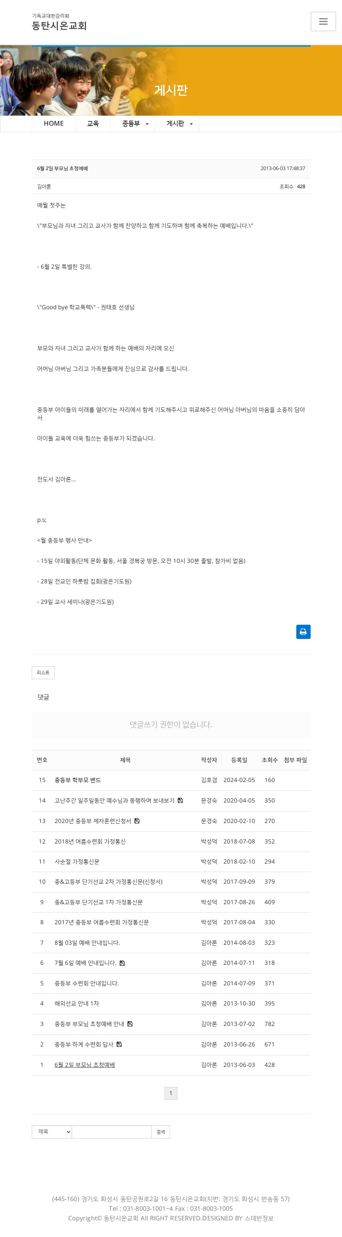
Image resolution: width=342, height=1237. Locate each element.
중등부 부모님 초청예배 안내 (89, 1024)
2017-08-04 (239, 922)
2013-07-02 (239, 1024)
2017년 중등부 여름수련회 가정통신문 (102, 922)
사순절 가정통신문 (77, 862)
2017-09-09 (239, 882)
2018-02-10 (239, 862)
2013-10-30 (239, 1003)
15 (42, 780)
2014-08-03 (239, 943)
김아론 (209, 943)
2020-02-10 (239, 821)
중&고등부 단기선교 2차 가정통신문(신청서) (108, 882)
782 (270, 1024)
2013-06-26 (239, 1044)
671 (270, 1044)
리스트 (43, 672)
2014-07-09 (239, 983)
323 (270, 943)
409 (270, 902)
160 (270, 780)
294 (270, 862)
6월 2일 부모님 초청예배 (85, 1065)
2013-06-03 (239, 1065)
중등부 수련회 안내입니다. (87, 983)
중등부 (135, 123)
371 (270, 983)
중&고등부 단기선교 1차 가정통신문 (99, 902)
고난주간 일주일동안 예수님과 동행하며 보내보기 (115, 800)
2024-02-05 (239, 780)
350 (270, 800)
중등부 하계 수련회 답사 (84, 1044)
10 (42, 882)
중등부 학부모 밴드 (78, 780)
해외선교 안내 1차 (77, 1003)
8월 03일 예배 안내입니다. (87, 943)
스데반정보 (259, 1218)
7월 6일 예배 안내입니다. (86, 963)
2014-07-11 (239, 963)
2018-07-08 (239, 841)
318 (270, 963)
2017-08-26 (239, 902)
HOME (54, 123)
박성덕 (209, 841)
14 (42, 800)
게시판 (180, 123)
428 (270, 1065)
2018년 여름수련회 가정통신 (90, 841)
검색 (160, 1132)
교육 (93, 123)
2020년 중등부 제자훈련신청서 (93, 821)
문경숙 (209, 800)
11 (42, 862)
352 (270, 841)
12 (42, 841)
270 (270, 821)
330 (270, 922)
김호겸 (209, 780)
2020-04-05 (239, 800)
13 (42, 821)
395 (270, 1003)
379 (270, 882)
